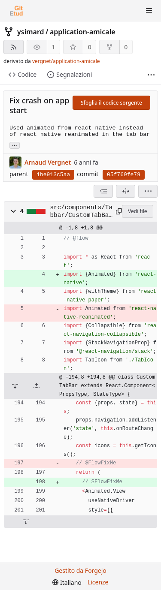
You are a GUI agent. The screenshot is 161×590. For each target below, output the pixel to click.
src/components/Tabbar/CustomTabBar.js (81, 212)
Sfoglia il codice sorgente (111, 102)
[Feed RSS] (13, 47)
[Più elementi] (151, 75)
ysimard (30, 31)
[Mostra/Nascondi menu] (149, 10)
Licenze (98, 582)
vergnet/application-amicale (66, 61)
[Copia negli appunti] (117, 211)
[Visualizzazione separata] (125, 191)
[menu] (148, 191)
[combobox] (103, 191)
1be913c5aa (53, 175)
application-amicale (82, 31)
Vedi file (137, 211)
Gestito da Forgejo (80, 570)
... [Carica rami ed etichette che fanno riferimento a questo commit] (14, 145)
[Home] (16, 10)
